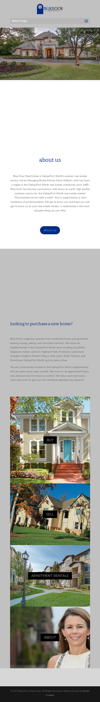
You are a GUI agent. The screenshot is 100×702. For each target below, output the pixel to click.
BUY (50, 440)
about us (50, 230)
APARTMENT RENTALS (50, 576)
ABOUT (50, 637)
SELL (50, 514)
